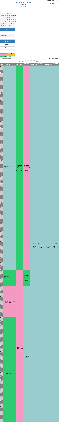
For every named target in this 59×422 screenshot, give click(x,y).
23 (9, 23)
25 (13, 23)
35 (1, 17)
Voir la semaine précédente (5, 58)
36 (1, 19)
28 (5, 25)
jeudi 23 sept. (34, 64)
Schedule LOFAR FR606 (23, 3)
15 (7, 21)
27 (3, 25)
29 (7, 25)
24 (11, 23)
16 (9, 21)
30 (9, 25)
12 (15, 19)
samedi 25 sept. (48, 64)
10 (11, 19)
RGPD (22, 6)
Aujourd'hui (9, 13)
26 (15, 23)
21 (5, 23)
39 (1, 25)
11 (13, 19)
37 (1, 21)
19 (15, 21)
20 (3, 23)
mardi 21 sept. (19, 64)
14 (5, 21)
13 (3, 21)
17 (11, 21)
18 (13, 21)
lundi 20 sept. (9, 64)
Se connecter (52, 3)
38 (1, 23)
